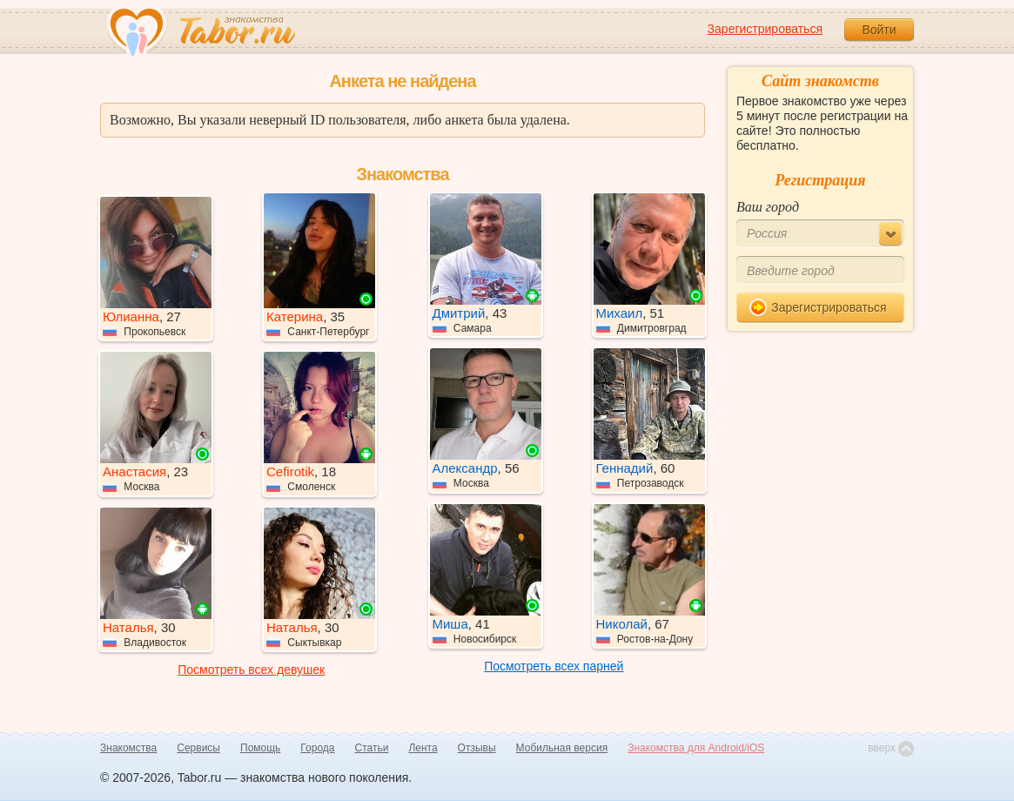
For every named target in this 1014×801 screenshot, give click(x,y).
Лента (422, 748)
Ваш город (767, 206)
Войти (879, 30)
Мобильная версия (562, 748)
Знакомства (128, 748)
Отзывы (477, 748)
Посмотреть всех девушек (251, 669)
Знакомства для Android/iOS (696, 748)
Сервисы (198, 748)
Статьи (372, 748)
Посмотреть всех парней (553, 666)
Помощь (260, 748)
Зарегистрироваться (765, 29)
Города (317, 748)
